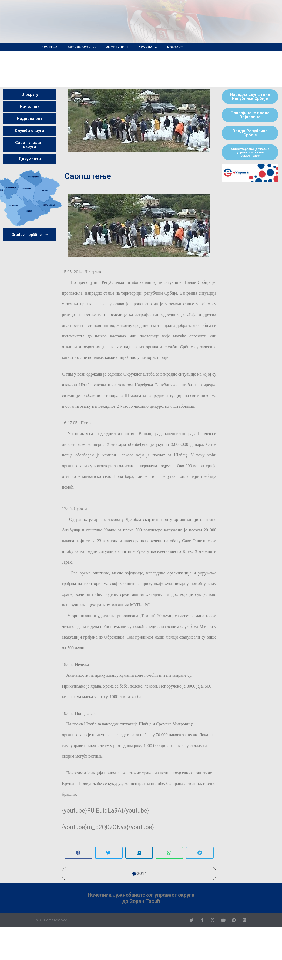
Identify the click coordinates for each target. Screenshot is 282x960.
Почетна (49, 47)
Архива (147, 47)
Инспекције (117, 47)
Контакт (175, 47)
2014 (142, 873)
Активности (82, 47)
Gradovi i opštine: (29, 234)
